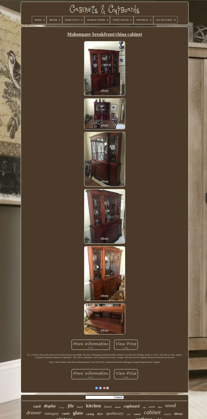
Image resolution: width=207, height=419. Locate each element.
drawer (33, 412)
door (160, 407)
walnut (137, 414)
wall (144, 407)
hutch (80, 407)
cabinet (152, 412)
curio (66, 413)
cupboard (131, 406)
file (71, 405)
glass (78, 412)
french (108, 406)
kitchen (93, 405)
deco (100, 413)
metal (152, 406)
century (167, 414)
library (178, 413)
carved (117, 407)
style (129, 414)
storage (62, 407)
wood (170, 405)
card (37, 406)
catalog (90, 414)
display (50, 406)
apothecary (115, 413)
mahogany (52, 413)
